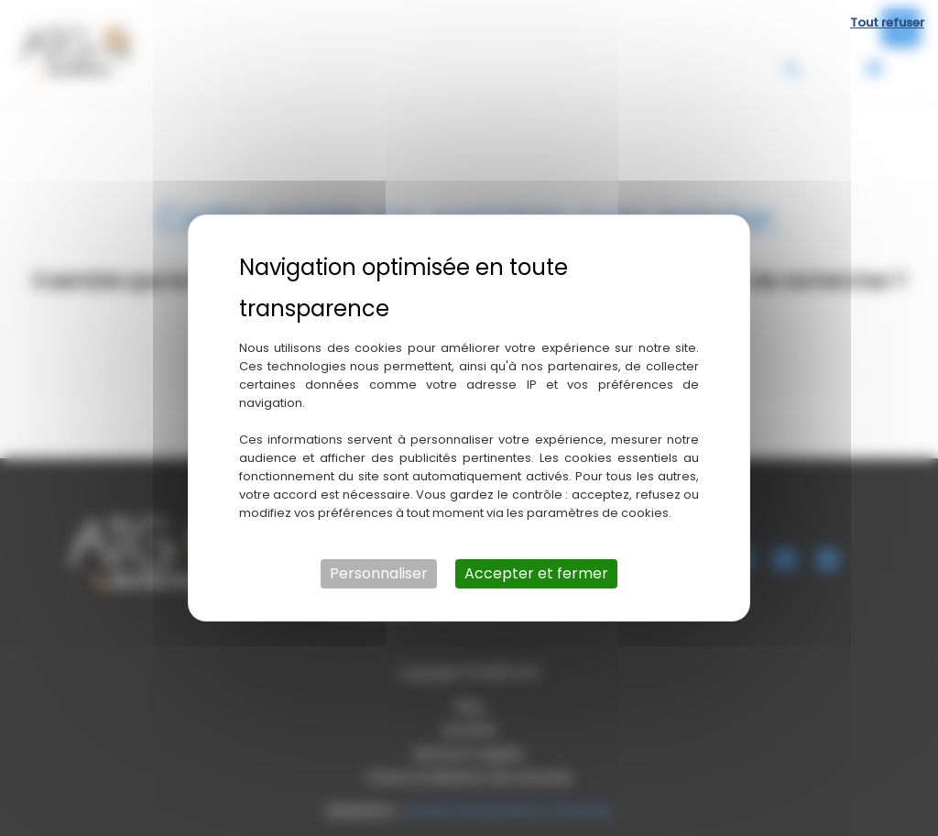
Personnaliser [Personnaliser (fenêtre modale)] (379, 573)
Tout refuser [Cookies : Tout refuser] (887, 22)
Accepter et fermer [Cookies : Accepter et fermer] (536, 573)
